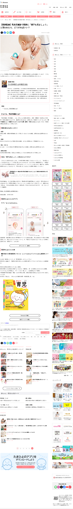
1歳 (34, 336)
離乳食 (52, 12)
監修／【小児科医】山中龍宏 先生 (9, 191)
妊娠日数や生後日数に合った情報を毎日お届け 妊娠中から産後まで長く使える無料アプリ (26, 486)
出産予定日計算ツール (59, 128)
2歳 (38, 336)
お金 (55, 140)
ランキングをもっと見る (12, 411)
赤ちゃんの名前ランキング (59, 135)
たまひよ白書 (57, 160)
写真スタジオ (54, 16)
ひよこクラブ (10, 338)
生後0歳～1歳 (57, 48)
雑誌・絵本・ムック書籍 (59, 118)
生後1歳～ (56, 50)
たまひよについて (58, 115)
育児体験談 (56, 103)
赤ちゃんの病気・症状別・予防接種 (61, 145)
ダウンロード (25, 489)
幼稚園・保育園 (57, 91)
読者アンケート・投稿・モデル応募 (61, 123)
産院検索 (56, 130)
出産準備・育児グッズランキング (61, 138)
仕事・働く (56, 93)
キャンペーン (42, 16)
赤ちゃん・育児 (63, 7)
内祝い (45, 4)
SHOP (39, 4)
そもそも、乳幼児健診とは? (11, 108)
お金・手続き (17, 12)
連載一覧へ (66, 375)
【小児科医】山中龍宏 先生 (18, 84)
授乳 (44, 183)
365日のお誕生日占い (58, 125)
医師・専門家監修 (22, 338)
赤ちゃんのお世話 (16, 336)
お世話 (55, 76)
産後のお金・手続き (58, 96)
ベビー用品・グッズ (58, 86)
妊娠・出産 (55, 7)
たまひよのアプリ (58, 152)
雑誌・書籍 (6, 16)
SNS (30, 16)
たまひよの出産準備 (58, 157)
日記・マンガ (57, 105)
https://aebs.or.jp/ (62, 501)
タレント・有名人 (58, 108)
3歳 (7, 261)
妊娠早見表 (5, 12)
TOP (50, 7)
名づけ (28, 12)
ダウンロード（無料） (25, 245)
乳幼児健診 (16, 338)
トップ (1, 19)
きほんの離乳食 (57, 147)
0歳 (31, 336)
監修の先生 (56, 150)
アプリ (18, 16)
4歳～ (45, 336)
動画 (55, 110)
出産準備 (40, 12)
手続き (55, 143)
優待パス (65, 12)
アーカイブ (4, 338)
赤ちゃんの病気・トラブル (25, 336)
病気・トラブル (57, 78)
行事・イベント (57, 88)
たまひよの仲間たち (58, 155)
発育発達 (56, 83)
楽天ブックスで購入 (25, 319)
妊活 (70, 7)
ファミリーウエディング (59, 100)
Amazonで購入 (25, 315)
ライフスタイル (57, 98)
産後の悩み (56, 81)
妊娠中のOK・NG (58, 133)
